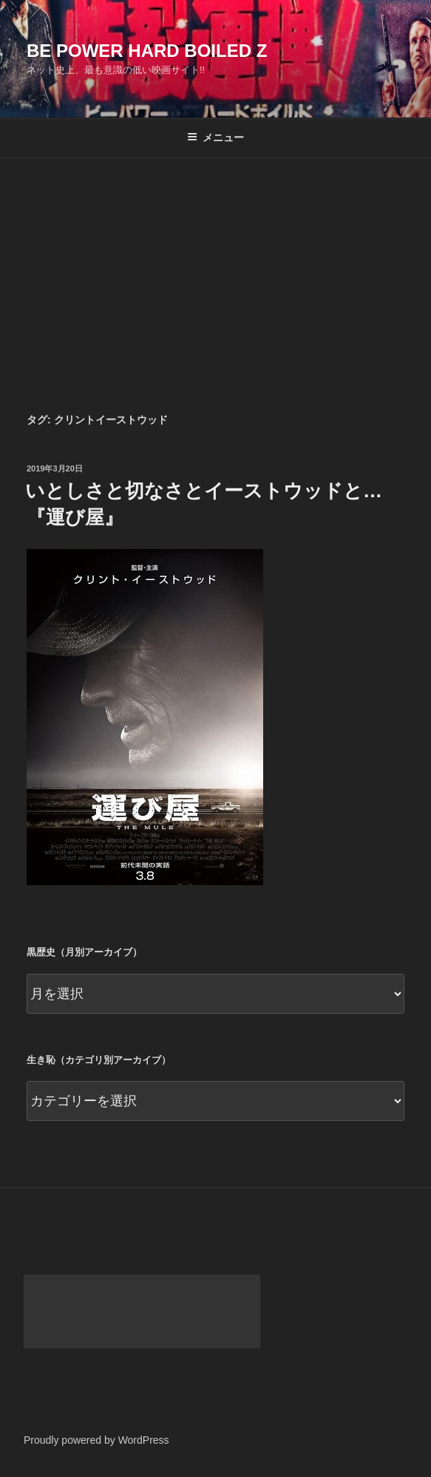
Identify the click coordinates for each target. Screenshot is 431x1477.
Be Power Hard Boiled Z (147, 51)
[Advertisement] (215, 269)
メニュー (215, 137)
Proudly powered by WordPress (96, 1440)
